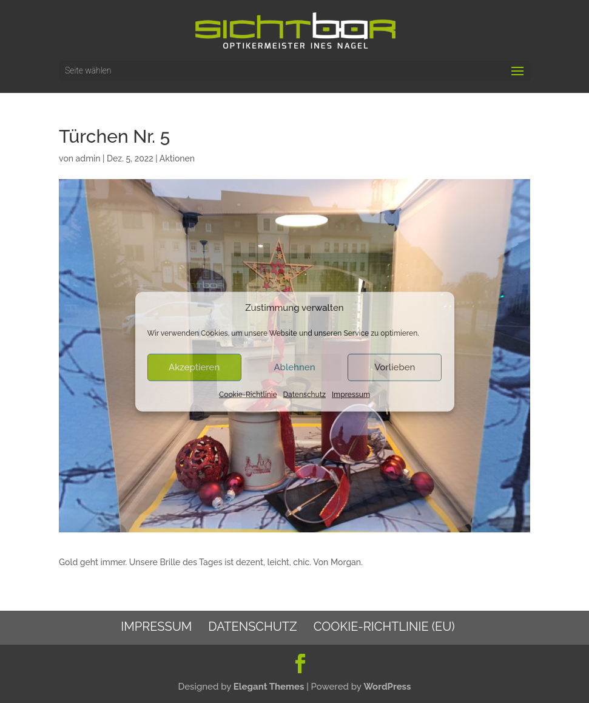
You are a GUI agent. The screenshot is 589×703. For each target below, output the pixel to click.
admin (88, 158)
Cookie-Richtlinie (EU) (384, 626)
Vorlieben (394, 367)
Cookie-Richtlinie (248, 394)
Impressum (351, 394)
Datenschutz (304, 394)
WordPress (387, 686)
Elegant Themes (269, 686)
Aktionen (177, 158)
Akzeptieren (194, 367)
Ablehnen (294, 367)
